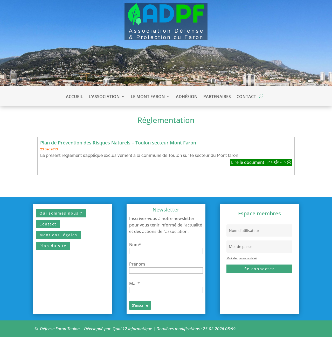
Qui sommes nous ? (60, 213)
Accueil (74, 97)
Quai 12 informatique (132, 329)
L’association (104, 97)
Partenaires (217, 97)
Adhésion (187, 97)
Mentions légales (58, 234)
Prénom (137, 264)
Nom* (135, 244)
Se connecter (259, 268)
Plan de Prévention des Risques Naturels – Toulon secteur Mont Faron (118, 143)
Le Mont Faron (148, 97)
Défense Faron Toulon (60, 329)
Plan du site (52, 245)
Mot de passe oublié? (241, 258)
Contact (246, 97)
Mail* (134, 283)
